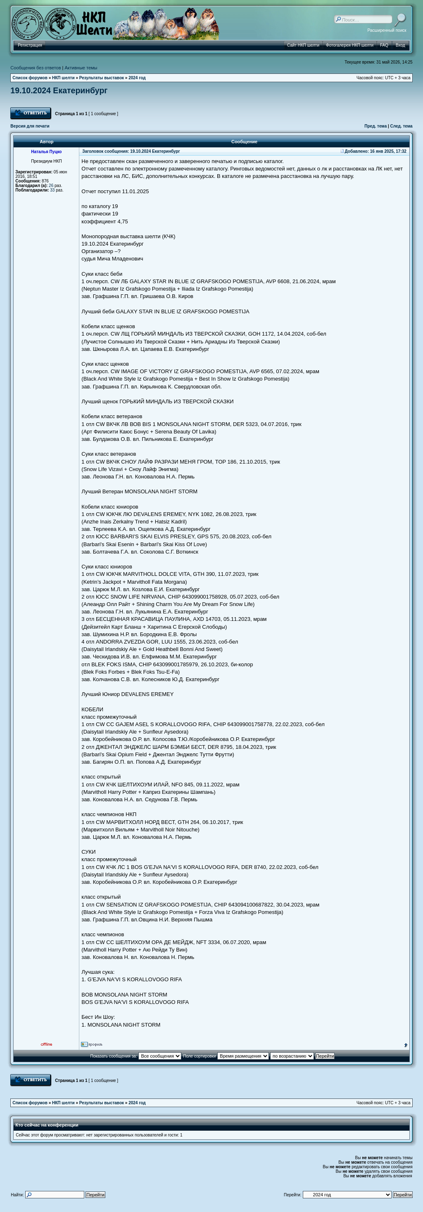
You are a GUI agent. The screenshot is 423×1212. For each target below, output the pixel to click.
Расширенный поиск (386, 30)
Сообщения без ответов (35, 67)
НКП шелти (63, 78)
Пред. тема (375, 126)
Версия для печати (29, 126)
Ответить (31, 113)
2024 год (136, 78)
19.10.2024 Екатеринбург (58, 90)
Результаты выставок (101, 78)
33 (52, 190)
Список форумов (30, 78)
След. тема (401, 126)
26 (51, 185)
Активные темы (81, 67)
